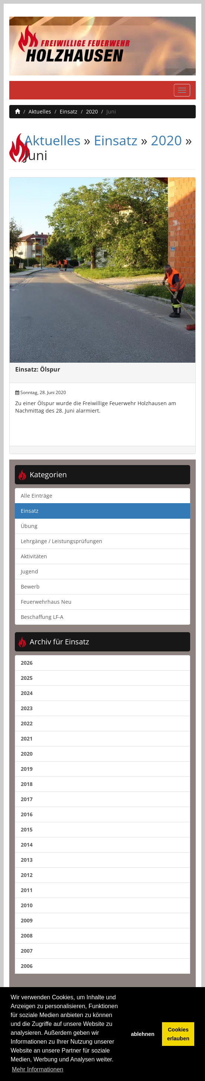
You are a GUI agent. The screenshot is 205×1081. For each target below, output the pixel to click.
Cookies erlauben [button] (178, 1034)
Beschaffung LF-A (42, 616)
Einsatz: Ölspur (37, 369)
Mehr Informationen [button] (37, 1069)
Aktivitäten (34, 556)
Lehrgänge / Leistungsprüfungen (61, 541)
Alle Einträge (36, 495)
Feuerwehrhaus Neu (46, 601)
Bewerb (30, 586)
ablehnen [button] (142, 1034)
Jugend (29, 571)
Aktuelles (40, 111)
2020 (92, 111)
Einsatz (68, 111)
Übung (29, 525)
